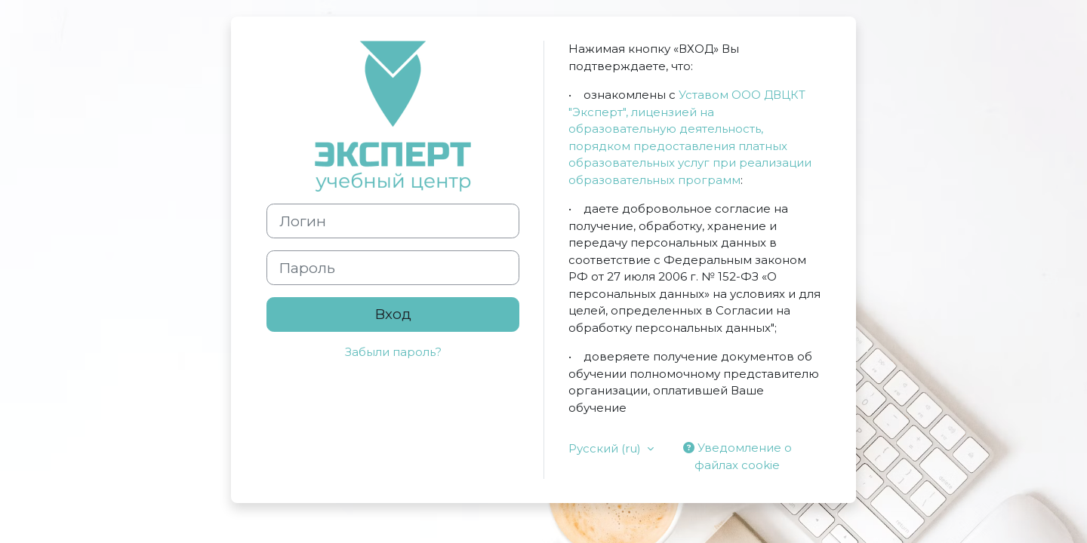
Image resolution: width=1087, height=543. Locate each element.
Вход (393, 314)
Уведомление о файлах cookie (737, 456)
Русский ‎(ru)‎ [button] (606, 448)
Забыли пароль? (393, 352)
